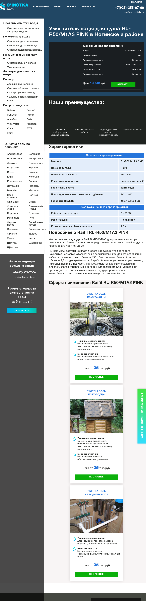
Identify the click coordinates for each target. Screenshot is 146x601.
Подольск (9, 213)
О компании (41, 7)
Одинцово (9, 202)
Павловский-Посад (32, 207)
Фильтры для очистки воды (19, 73)
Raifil (10, 133)
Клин (9, 177)
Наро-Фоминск (9, 196)
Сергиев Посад (9, 223)
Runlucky (12, 115)
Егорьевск (9, 168)
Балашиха (32, 154)
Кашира (32, 172)
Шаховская (32, 243)
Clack (10, 129)
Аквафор (32, 124)
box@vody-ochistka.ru (134, 12)
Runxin (30, 115)
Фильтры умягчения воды (21, 93)
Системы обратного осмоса (23, 88)
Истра (9, 172)
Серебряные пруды (32, 223)
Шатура (9, 243)
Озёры (32, 202)
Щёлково (9, 247)
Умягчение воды (16, 67)
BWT (29, 129)
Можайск (9, 191)
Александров (9, 154)
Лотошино (9, 186)
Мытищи (32, 191)
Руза (31, 218)
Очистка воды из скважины (22, 41)
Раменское (9, 218)
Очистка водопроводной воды (24, 50)
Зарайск (32, 168)
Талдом (32, 234)
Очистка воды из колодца (22, 46)
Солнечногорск (32, 229)
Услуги (71, 7)
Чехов (32, 238)
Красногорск (9, 181)
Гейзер (11, 110)
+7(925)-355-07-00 (129, 7)
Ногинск (136, 2)
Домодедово (32, 163)
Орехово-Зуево (9, 207)
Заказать (123, 84)
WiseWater (13, 124)
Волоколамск (9, 159)
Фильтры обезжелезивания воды (22, 98)
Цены (57, 7)
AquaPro (12, 119)
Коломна (32, 177)
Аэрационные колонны (20, 84)
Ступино (9, 234)
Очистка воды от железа (21, 63)
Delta (29, 119)
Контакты (88, 7)
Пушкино (32, 213)
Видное (32, 181)
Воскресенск (32, 159)
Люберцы (32, 186)
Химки (9, 238)
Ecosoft (31, 110)
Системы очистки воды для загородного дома (23, 30)
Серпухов (9, 229)
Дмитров (9, 163)
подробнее (96, 377)
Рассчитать (22, 310)
